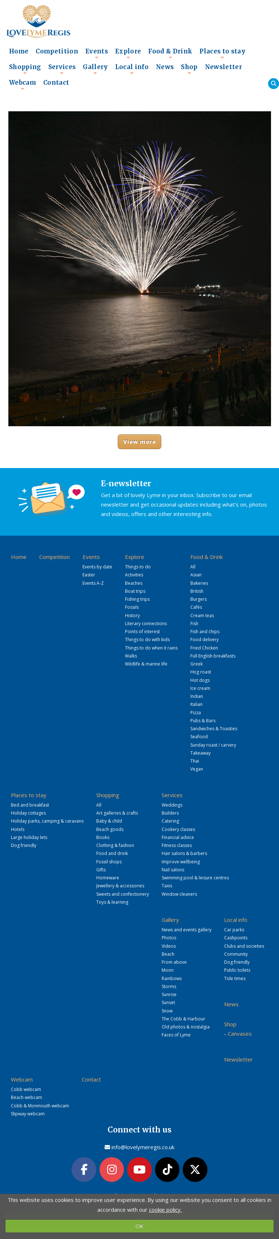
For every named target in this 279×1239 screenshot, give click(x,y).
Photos (169, 938)
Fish (194, 623)
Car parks (234, 930)
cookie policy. (165, 1209)
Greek (196, 664)
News (165, 67)
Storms (169, 986)
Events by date (97, 567)
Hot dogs (200, 680)
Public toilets (237, 970)
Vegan (196, 769)
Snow (167, 1011)
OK (139, 1226)
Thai (194, 761)
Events (96, 53)
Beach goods (110, 829)
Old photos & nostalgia (186, 1027)
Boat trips (135, 591)
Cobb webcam (26, 1089)
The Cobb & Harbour (183, 1019)
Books (102, 837)
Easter (88, 575)
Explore (128, 53)
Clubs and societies (244, 946)
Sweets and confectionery (122, 894)
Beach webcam (26, 1097)
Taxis (167, 886)
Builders (170, 813)
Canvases (240, 1033)
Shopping (25, 69)
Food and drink (112, 853)
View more (139, 441)
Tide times (235, 978)
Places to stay (222, 53)
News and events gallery (186, 930)
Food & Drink (170, 53)
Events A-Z (93, 583)
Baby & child (109, 821)
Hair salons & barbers (184, 853)
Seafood (199, 737)
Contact (56, 83)
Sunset (168, 1002)
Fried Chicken (204, 648)
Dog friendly (23, 845)
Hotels (17, 829)
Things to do (138, 567)
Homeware (107, 878)
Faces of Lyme (176, 1035)
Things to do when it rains (151, 648)
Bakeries (199, 583)
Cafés (196, 607)
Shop (189, 69)
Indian (196, 696)
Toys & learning (112, 902)
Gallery (95, 69)
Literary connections (146, 623)
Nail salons (173, 870)
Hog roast (200, 672)
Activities (134, 575)
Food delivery (204, 639)
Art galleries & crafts (117, 813)
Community (236, 954)
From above (174, 962)
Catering (170, 821)
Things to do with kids (147, 639)
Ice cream (200, 688)
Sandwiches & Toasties (213, 729)
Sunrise (169, 994)
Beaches (133, 583)
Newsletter (223, 67)
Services (62, 69)
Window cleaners (179, 894)
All (192, 567)
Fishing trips (137, 599)
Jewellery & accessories (120, 886)
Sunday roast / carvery (213, 745)
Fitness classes (177, 845)
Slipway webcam (28, 1114)
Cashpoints (235, 938)
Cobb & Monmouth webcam (40, 1106)
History (132, 615)
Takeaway (200, 753)
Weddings (172, 805)
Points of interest (142, 631)
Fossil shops (109, 862)
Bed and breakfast (30, 805)
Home (18, 51)
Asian (196, 575)
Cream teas (202, 615)
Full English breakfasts (212, 656)
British (196, 591)
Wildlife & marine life (146, 664)
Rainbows (172, 978)
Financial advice (178, 837)
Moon (168, 970)
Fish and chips (204, 631)
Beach (168, 954)
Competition (57, 51)
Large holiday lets (29, 837)
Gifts (101, 870)
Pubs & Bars (202, 721)
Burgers (198, 599)
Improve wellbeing (181, 862)
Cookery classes (178, 829)
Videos (169, 946)
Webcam (22, 85)
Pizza (195, 713)
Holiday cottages (28, 813)
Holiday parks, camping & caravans (47, 821)
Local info (132, 69)
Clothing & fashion (115, 845)
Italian (196, 704)
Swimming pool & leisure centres (195, 878)
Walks (131, 656)
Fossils (132, 607)
